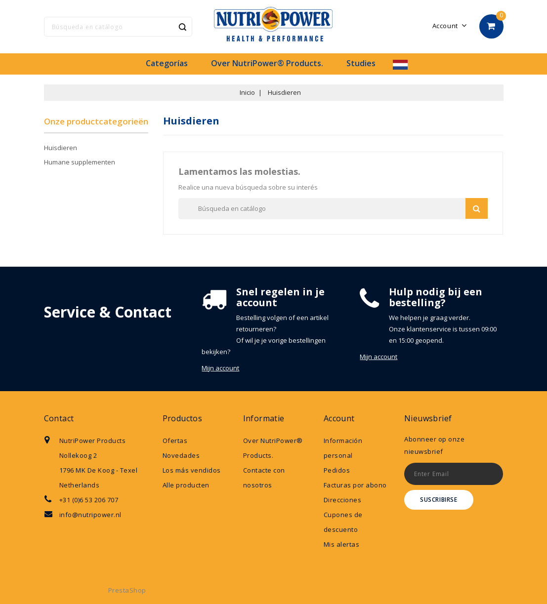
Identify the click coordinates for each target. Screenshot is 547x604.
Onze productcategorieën (96, 121)
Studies (361, 63)
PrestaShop (127, 590)
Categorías (167, 63)
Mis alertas (342, 544)
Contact (59, 418)
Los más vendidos (192, 470)
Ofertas (175, 440)
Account (339, 418)
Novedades (181, 455)
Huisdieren (60, 147)
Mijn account (220, 367)
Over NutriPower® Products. (267, 63)
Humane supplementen (79, 162)
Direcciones (343, 499)
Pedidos (337, 470)
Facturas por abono (355, 485)
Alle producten (186, 485)
